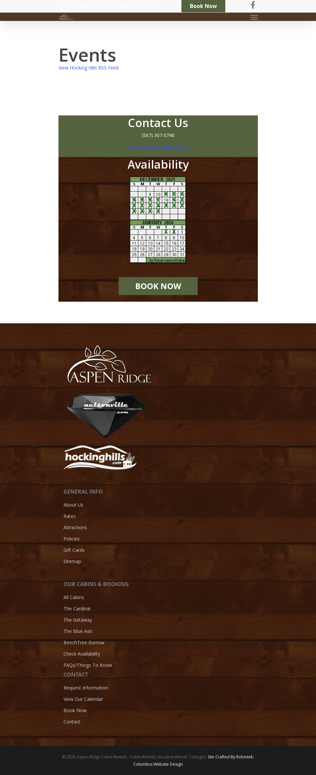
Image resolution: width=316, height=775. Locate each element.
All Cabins (73, 597)
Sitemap (72, 561)
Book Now (75, 710)
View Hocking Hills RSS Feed (88, 68)
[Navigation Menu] (254, 17)
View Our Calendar (83, 699)
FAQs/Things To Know (87, 665)
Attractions (75, 527)
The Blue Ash (77, 631)
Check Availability (81, 654)
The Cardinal (76, 608)
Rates (69, 516)
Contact (71, 721)
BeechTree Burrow (83, 642)
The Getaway (77, 620)
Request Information (85, 688)
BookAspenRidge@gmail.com (158, 147)
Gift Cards (74, 550)
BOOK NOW (158, 286)
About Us (73, 505)
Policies (71, 539)
